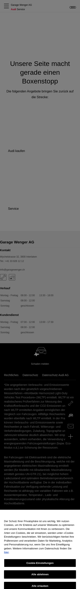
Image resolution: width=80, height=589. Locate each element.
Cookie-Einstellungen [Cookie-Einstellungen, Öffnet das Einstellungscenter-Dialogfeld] (40, 564)
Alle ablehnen (40, 576)
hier (6, 554)
